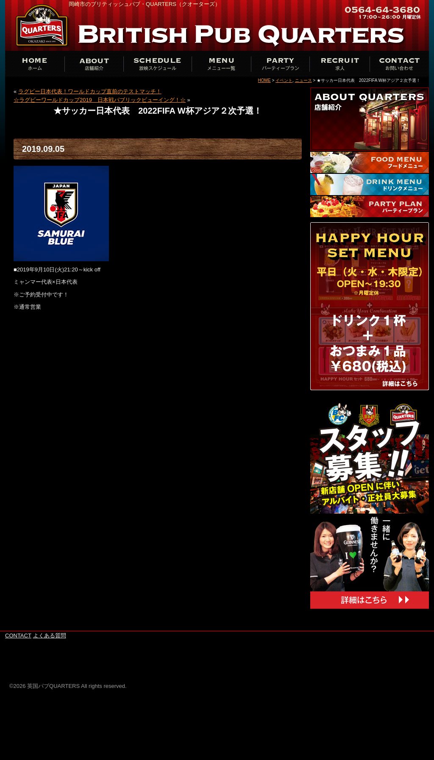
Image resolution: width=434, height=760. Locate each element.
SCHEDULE (158, 63)
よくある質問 (49, 635)
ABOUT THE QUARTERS (94, 63)
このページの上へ (403, 626)
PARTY (280, 63)
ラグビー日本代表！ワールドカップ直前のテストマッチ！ (89, 91)
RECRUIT (340, 63)
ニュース (303, 80)
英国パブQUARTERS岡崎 (43, 25)
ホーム (34, 63)
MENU (221, 63)
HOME (264, 80)
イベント (283, 80)
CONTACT (399, 63)
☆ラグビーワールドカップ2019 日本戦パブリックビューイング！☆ (100, 100)
